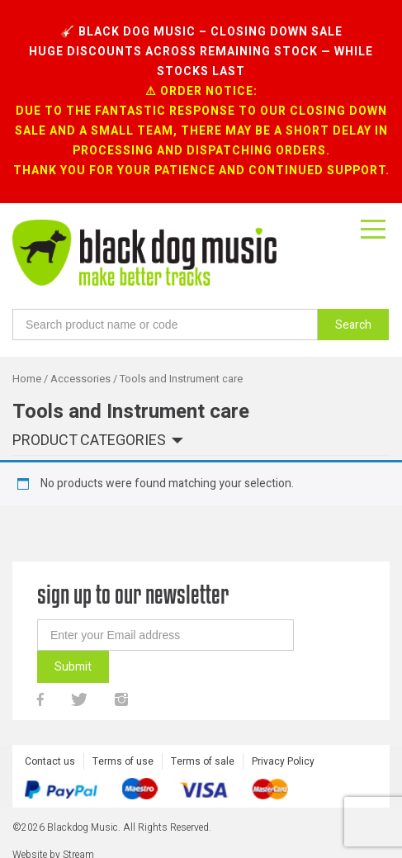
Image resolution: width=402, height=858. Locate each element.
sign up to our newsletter (133, 594)
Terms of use (123, 761)
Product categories (89, 441)
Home (26, 379)
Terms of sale (202, 761)
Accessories (80, 379)
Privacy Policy (283, 761)
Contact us (50, 761)
